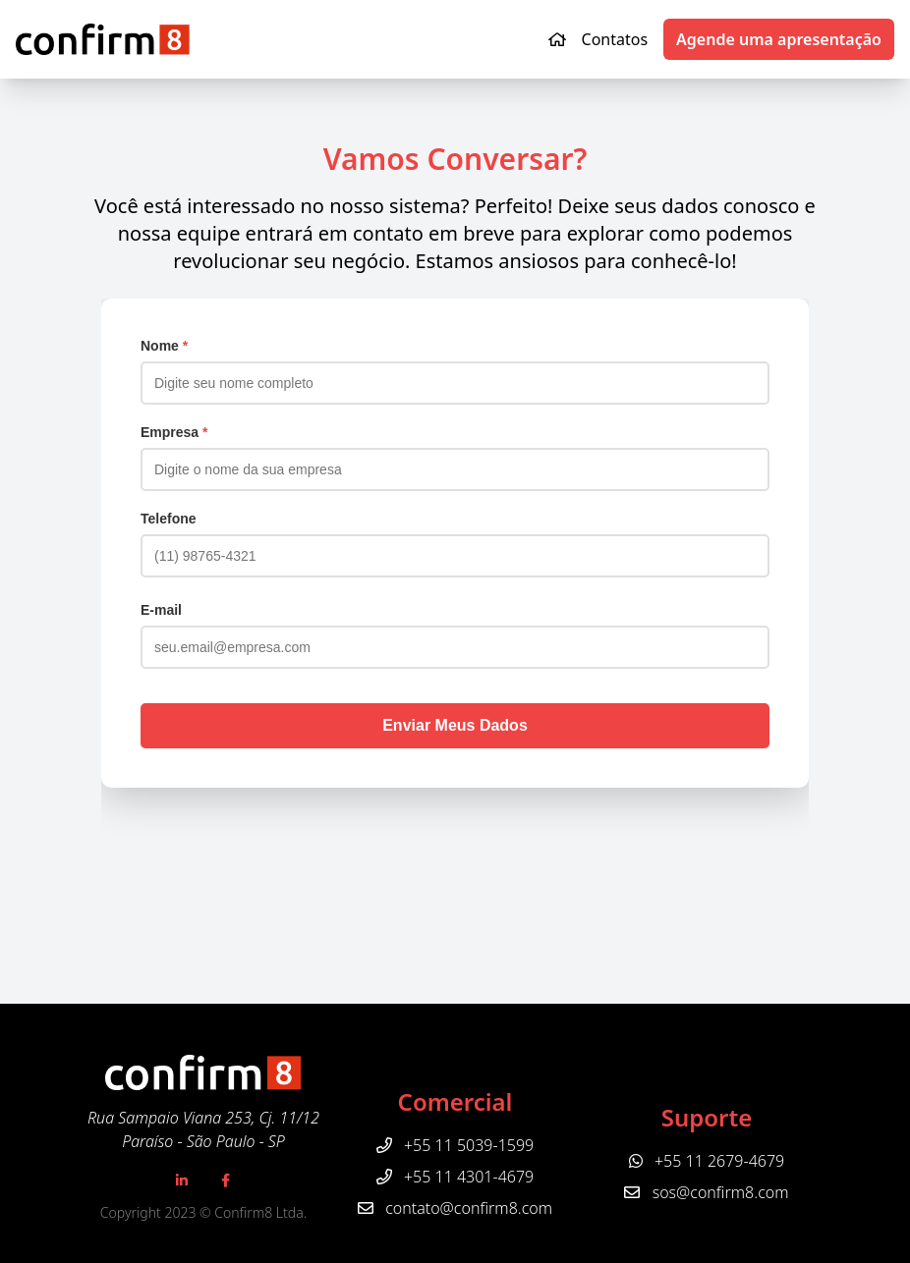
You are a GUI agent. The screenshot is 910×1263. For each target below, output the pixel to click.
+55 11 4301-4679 (455, 1176)
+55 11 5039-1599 (455, 1145)
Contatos (615, 39)
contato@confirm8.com (468, 1208)
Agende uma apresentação (779, 39)
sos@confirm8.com (721, 1192)
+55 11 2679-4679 (706, 1161)
